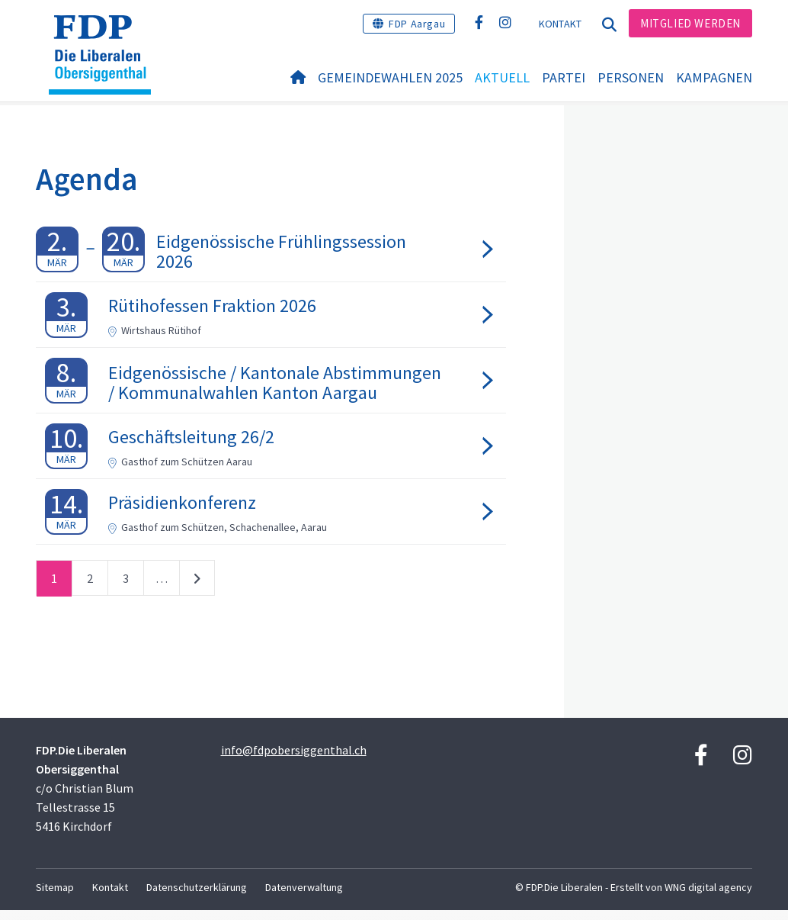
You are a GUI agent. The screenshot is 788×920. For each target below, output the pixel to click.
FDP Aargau (417, 24)
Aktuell (502, 77)
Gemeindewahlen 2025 (390, 77)
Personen (630, 77)
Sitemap (55, 897)
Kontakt (560, 24)
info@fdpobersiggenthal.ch (294, 759)
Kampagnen (714, 77)
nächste (197, 591)
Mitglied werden (690, 23)
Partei (563, 77)
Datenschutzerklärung (196, 897)
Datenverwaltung (304, 897)
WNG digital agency (708, 897)
